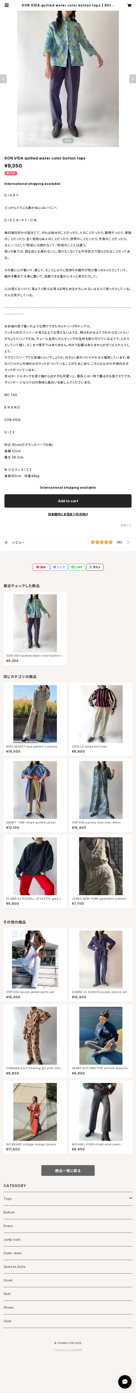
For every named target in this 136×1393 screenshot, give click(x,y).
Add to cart (68, 501)
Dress (8, 1226)
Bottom (9, 1212)
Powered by (68, 1350)
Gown (8, 1280)
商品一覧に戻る (68, 1170)
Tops (8, 1199)
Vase (8, 1321)
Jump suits (12, 1239)
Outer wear (13, 1253)
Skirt (7, 1294)
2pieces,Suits (14, 1266)
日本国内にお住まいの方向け (68, 514)
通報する (126, 525)
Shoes (9, 1307)
